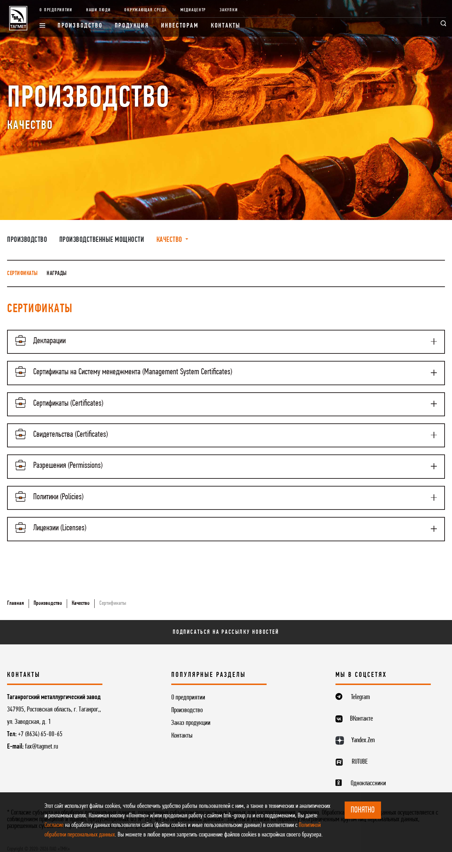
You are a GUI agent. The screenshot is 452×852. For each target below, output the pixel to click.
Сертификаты (22, 273)
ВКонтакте (361, 709)
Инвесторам (180, 26)
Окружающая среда (145, 10)
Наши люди (98, 10)
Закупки (229, 10)
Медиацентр (193, 10)
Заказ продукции (190, 713)
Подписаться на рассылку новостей (226, 623)
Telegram (360, 688)
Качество (81, 594)
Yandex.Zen (363, 731)
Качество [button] (170, 240)
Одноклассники (368, 773)
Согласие (54, 825)
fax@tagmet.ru (41, 737)
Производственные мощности (101, 240)
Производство (80, 26)
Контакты (226, 26)
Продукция (132, 26)
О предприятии (56, 10)
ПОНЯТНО (363, 810)
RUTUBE (360, 752)
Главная (15, 594)
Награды (57, 273)
